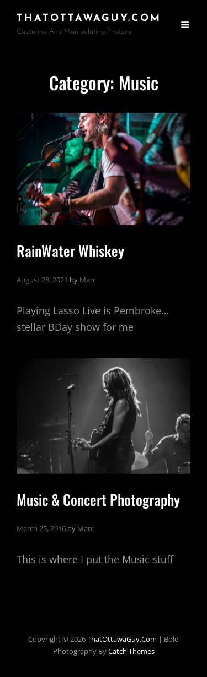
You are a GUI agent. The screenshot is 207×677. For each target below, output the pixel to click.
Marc (87, 280)
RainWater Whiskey (70, 250)
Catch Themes (131, 651)
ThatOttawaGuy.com (89, 18)
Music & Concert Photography (98, 499)
